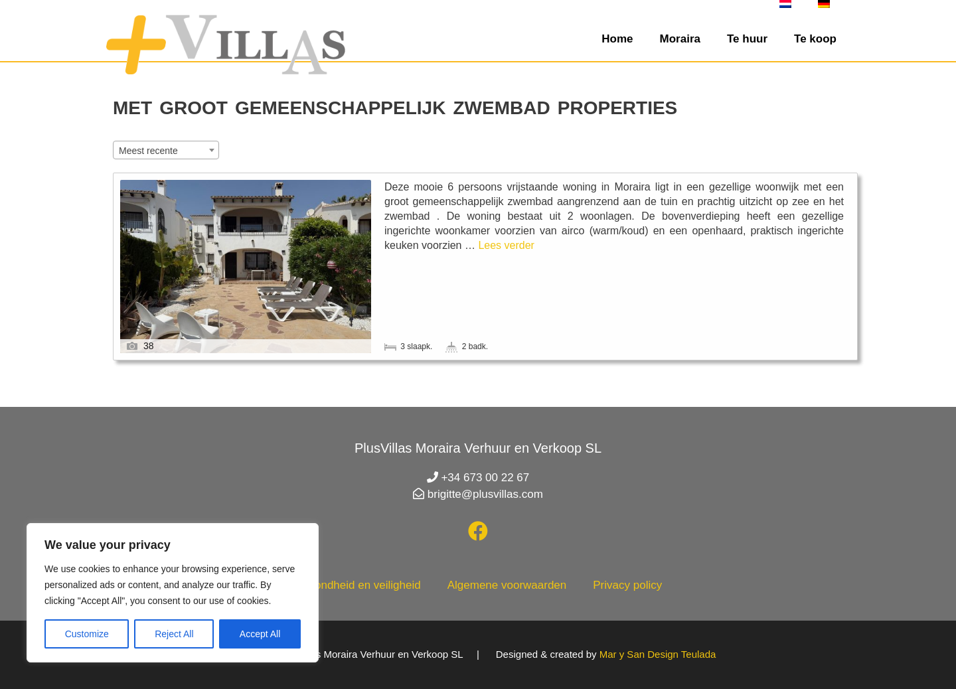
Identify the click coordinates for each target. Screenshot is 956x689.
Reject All (174, 634)
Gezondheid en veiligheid (357, 585)
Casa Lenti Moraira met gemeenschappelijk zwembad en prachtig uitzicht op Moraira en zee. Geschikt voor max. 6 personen (565, 213)
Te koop (815, 39)
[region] (173, 592)
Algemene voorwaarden (507, 585)
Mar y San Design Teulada (657, 654)
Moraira (680, 39)
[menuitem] (785, 4)
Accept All (260, 634)
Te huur (747, 39)
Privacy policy (627, 585)
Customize (87, 634)
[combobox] (166, 150)
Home (617, 39)
